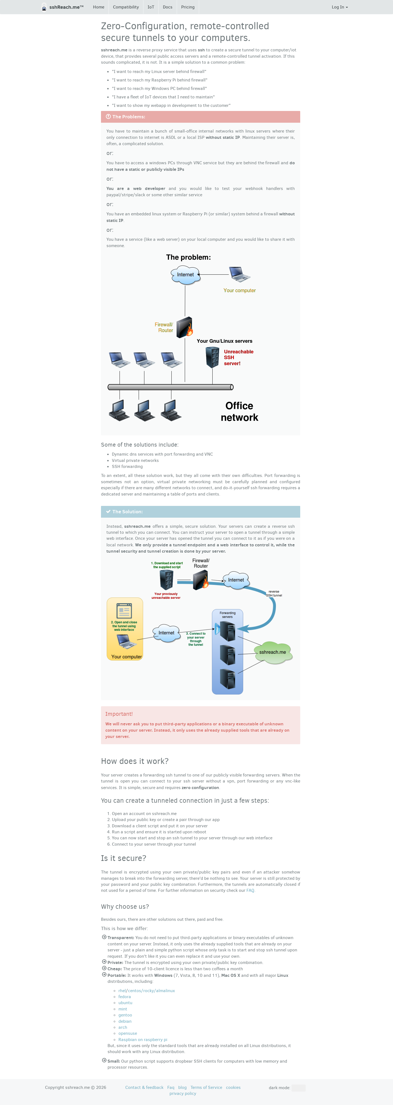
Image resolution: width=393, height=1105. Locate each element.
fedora (124, 997)
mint (122, 1009)
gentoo (125, 1015)
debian (125, 1021)
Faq (170, 1087)
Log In (340, 7)
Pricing (188, 7)
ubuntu (125, 1003)
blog (182, 1087)
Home (98, 7)
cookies (233, 1087)
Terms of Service (206, 1087)
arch (122, 1027)
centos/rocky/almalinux (151, 990)
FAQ (250, 890)
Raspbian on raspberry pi (142, 1039)
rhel (122, 990)
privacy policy (182, 1093)
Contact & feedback (144, 1087)
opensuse (127, 1033)
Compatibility (126, 7)
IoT (151, 7)
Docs (167, 7)
